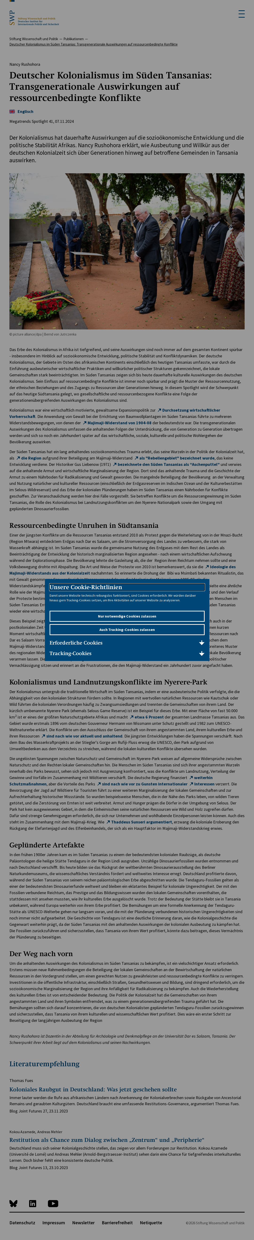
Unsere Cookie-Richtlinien (86, 587)
